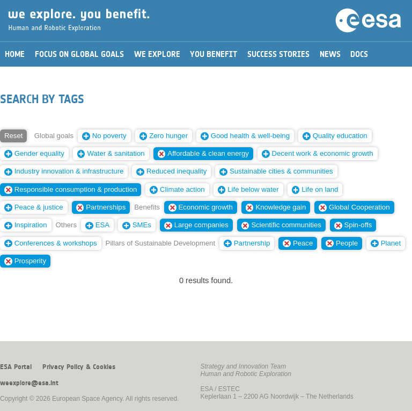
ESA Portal (16, 367)
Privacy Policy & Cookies (78, 367)
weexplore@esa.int (29, 383)
